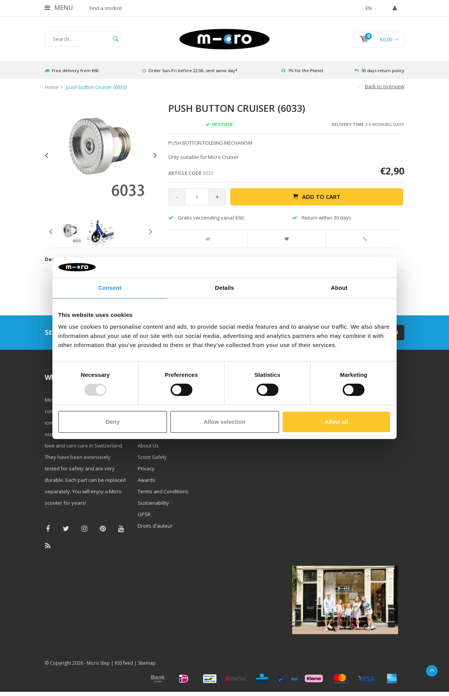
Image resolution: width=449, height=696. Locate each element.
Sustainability (153, 502)
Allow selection (224, 421)
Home (52, 87)
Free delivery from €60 (72, 70)
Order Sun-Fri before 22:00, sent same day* (190, 70)
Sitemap (147, 663)
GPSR (144, 514)
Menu (59, 7)
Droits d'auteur (155, 525)
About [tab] (339, 287)
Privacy (146, 468)
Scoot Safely (152, 457)
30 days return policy (379, 70)
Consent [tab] (110, 287)
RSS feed (124, 663)
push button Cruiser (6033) (96, 87)
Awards (146, 479)
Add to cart (316, 196)
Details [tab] (224, 287)
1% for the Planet (302, 70)
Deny (113, 421)
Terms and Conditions (163, 491)
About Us (148, 445)
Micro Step (98, 663)
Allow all (336, 421)
